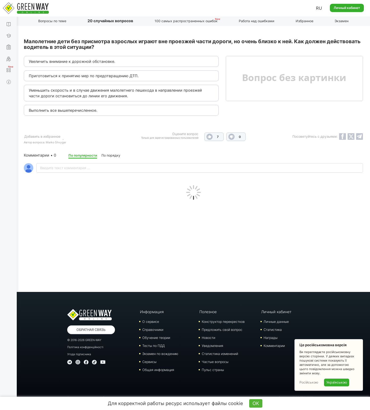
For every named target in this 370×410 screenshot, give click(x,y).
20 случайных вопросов (110, 20)
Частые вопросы (215, 362)
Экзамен (342, 21)
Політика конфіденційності (85, 347)
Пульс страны (213, 370)
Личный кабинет (347, 8)
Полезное (208, 311)
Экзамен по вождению (160, 354)
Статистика (273, 330)
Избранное (304, 21)
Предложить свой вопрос (222, 330)
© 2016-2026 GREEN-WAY (84, 340)
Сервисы (149, 362)
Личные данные (276, 322)
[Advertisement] (193, 245)
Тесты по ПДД (153, 346)
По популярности (82, 155)
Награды (271, 338)
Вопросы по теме (52, 21)
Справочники (152, 330)
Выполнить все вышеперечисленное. (63, 110)
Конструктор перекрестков (223, 322)
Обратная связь (90, 330)
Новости (208, 338)
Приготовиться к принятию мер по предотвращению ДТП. (84, 75)
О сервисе (150, 322)
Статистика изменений (220, 354)
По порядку (110, 155)
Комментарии (274, 346)
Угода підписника (79, 354)
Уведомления (212, 346)
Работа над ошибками (256, 21)
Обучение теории (156, 338)
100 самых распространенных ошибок (186, 21)
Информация (152, 311)
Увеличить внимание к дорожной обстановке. (72, 61)
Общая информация (158, 370)
